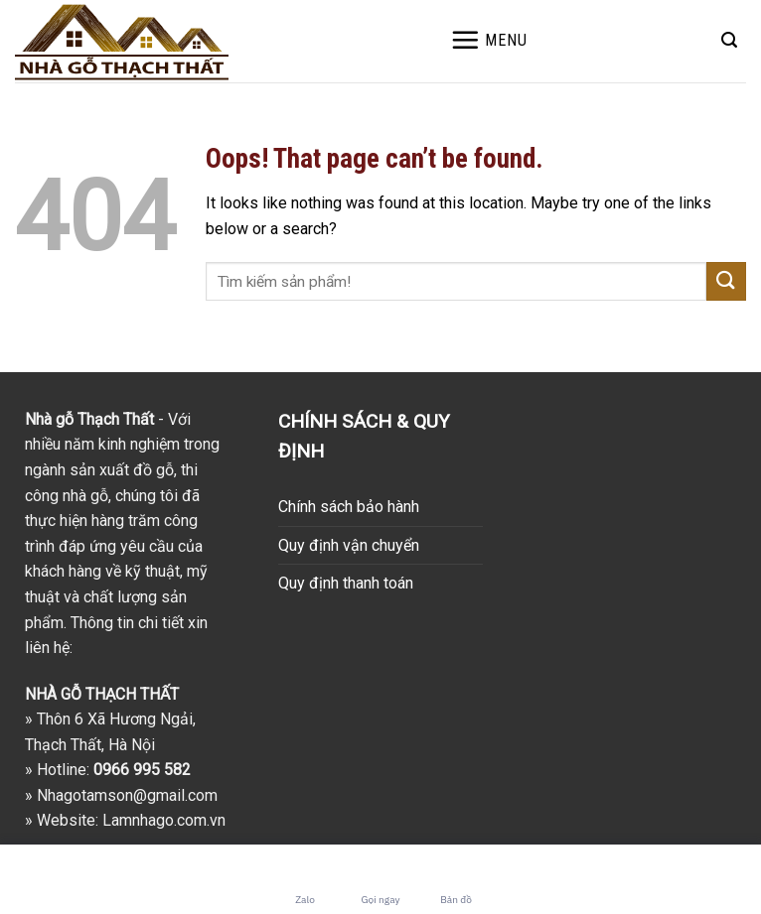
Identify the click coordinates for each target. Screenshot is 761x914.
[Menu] (488, 40)
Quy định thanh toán (345, 583)
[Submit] (726, 281)
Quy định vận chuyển (348, 545)
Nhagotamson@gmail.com (127, 795)
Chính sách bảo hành (348, 506)
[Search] (729, 40)
